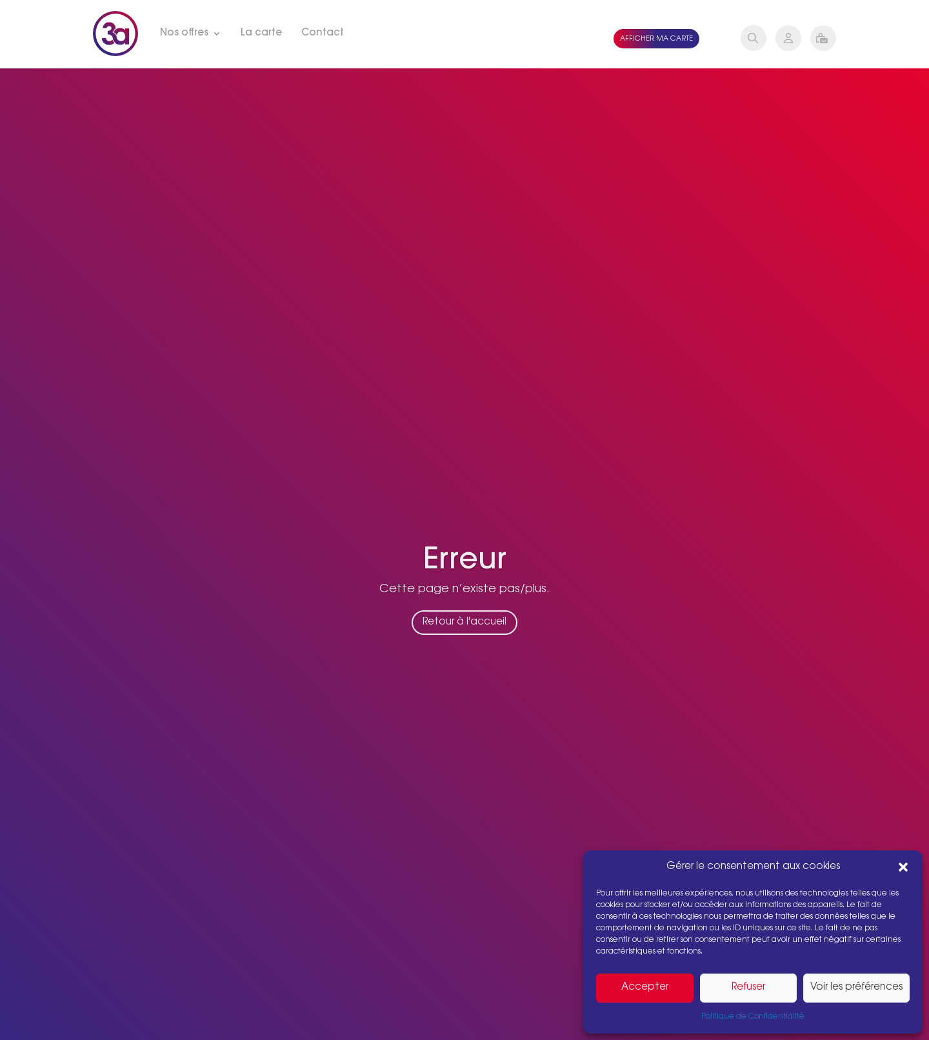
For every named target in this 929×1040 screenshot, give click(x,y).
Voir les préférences (856, 987)
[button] (903, 867)
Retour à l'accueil (464, 630)
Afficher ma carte (656, 39)
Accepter (644, 987)
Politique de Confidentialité (752, 1017)
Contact (322, 33)
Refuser (748, 987)
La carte (261, 33)
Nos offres (184, 33)
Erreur (464, 569)
